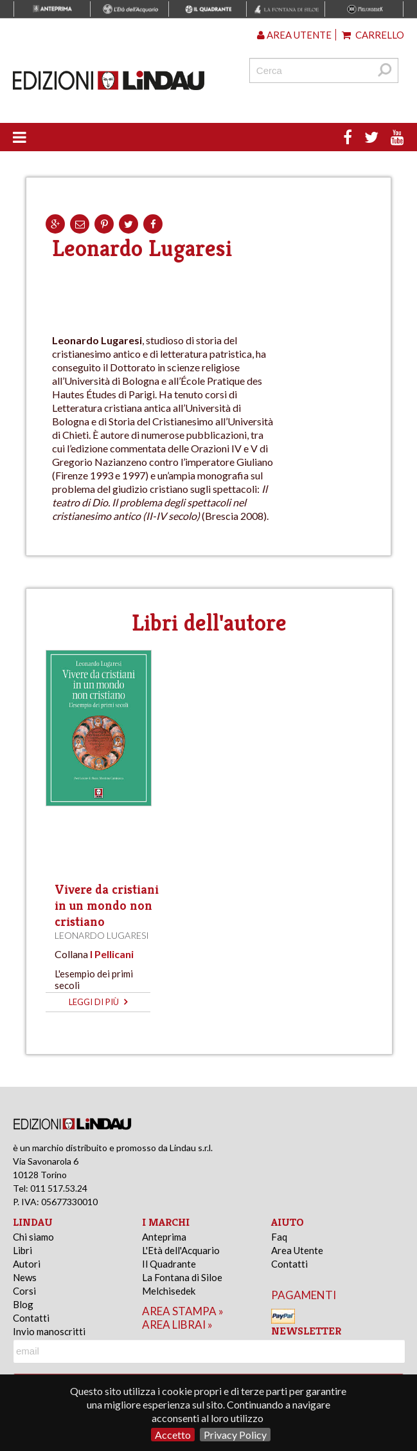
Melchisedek (168, 1291)
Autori (26, 1264)
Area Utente (297, 1250)
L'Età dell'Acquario (181, 1250)
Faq (279, 1237)
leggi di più (98, 1002)
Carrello (373, 35)
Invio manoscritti (49, 1331)
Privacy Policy (235, 1434)
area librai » (177, 1324)
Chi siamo (33, 1237)
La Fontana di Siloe (182, 1277)
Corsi (24, 1291)
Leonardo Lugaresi (102, 935)
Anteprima (164, 1237)
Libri (22, 1250)
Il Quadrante (169, 1264)
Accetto (173, 1434)
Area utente (294, 35)
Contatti (31, 1318)
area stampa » (183, 1311)
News (25, 1277)
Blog (23, 1304)
